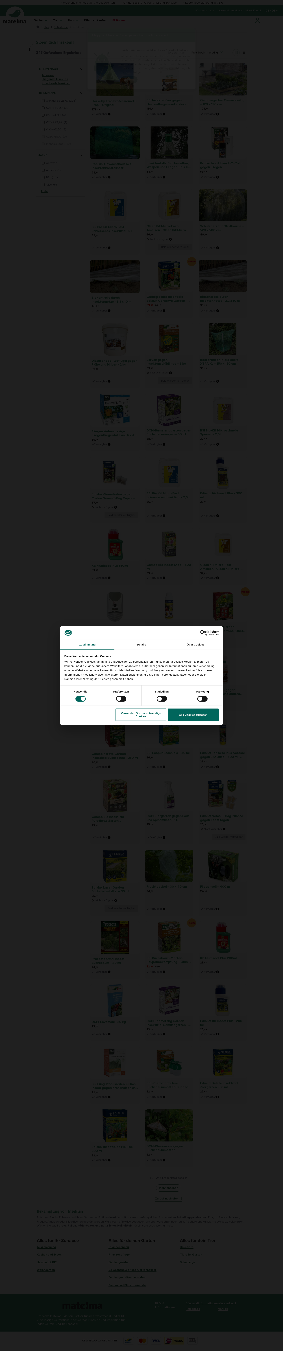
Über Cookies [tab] (195, 644)
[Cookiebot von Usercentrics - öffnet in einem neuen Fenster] (203, 633)
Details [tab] (141, 644)
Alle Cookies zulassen (193, 714)
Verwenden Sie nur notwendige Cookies (141, 715)
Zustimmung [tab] (87, 644)
